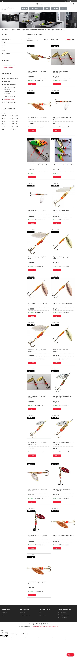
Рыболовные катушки (63, 615)
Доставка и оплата (7, 53)
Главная (24, 8)
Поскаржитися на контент (39, 626)
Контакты (55, 8)
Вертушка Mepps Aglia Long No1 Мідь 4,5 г (38, 582)
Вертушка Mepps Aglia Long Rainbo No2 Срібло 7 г (62, 396)
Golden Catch (42, 615)
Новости (4, 45)
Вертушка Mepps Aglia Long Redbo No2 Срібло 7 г (37, 536)
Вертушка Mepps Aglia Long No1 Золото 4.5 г (37, 396)
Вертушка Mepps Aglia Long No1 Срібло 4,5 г (37, 211)
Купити (32, 84)
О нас (46, 8)
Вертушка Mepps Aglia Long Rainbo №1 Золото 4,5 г (63, 443)
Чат (70, 655)
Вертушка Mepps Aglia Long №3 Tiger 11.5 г (38, 164)
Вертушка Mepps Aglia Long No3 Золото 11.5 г (61, 257)
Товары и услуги (35, 8)
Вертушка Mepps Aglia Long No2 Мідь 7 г (38, 118)
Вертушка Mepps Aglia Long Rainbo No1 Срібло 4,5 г (37, 443)
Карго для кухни (62, 612)
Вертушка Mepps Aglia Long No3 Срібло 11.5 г (37, 257)
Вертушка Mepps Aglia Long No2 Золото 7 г (37, 71)
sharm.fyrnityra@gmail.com (11, 102)
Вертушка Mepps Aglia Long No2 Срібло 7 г (61, 211)
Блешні (44, 29)
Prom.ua (46, 623)
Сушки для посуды (62, 614)
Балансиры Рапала (62, 617)
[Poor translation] (5, 636)
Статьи (3, 42)
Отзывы (4, 50)
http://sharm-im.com (9, 99)
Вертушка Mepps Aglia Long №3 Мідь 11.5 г (38, 304)
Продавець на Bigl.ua (38, 624)
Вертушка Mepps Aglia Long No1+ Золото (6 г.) (62, 71)
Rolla (40, 614)
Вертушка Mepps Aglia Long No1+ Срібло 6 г (62, 118)
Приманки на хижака (35, 29)
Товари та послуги (9, 29)
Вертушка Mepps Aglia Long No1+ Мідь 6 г (63, 536)
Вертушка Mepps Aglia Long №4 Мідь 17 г (63, 304)
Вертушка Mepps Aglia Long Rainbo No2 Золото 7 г (37, 489)
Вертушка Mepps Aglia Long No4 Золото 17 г (61, 350)
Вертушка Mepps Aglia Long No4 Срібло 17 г (37, 350)
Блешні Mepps (50, 29)
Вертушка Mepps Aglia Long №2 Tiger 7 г (63, 164)
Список (73, 39)
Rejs (40, 612)
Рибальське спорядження (22, 29)
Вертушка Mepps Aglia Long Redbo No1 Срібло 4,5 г (62, 489)
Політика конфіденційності (52, 626)
